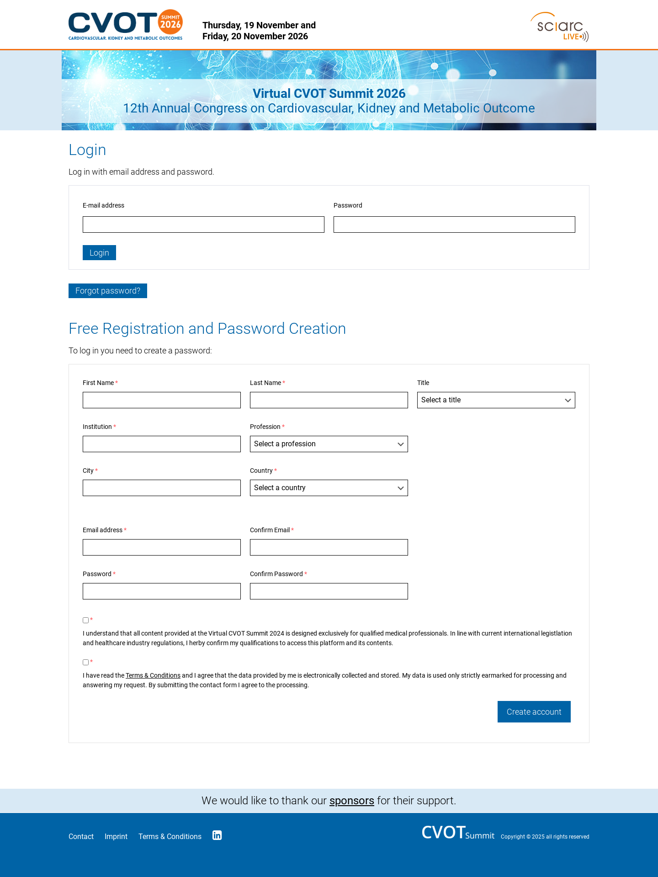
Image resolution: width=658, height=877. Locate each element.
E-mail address (103, 205)
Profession (267, 426)
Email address (105, 530)
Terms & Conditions (153, 675)
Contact (81, 836)
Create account (534, 712)
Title (423, 382)
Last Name (267, 382)
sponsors (351, 800)
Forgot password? (107, 290)
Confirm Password (278, 574)
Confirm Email (272, 530)
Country (263, 470)
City (90, 470)
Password (348, 205)
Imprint (116, 836)
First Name (100, 382)
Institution (99, 426)
